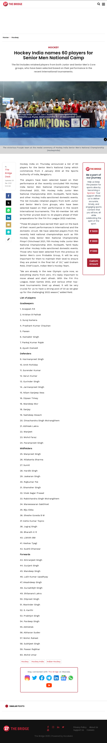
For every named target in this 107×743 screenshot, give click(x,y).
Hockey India (38, 661)
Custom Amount (93, 262)
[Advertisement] (53, 25)
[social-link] (8, 239)
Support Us (78, 730)
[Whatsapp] (8, 210)
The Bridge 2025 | (43, 736)
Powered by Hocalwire (62, 736)
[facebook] (8, 196)
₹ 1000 (93, 251)
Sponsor (91, 193)
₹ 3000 (93, 241)
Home (6, 37)
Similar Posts (16, 706)
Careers (90, 730)
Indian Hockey (53, 661)
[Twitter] (8, 203)
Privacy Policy (80, 727)
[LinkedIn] (8, 217)
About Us (93, 727)
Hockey (53, 47)
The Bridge (53, 672)
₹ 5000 (94, 231)
